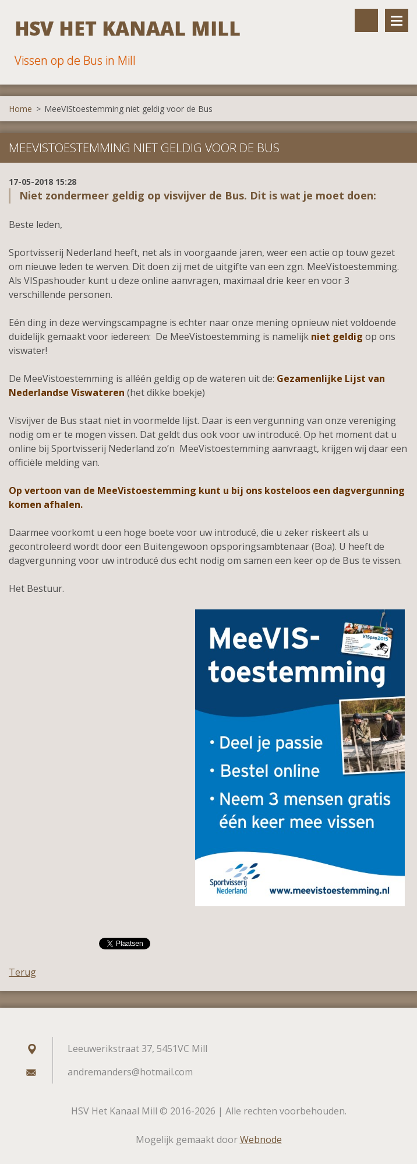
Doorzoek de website (366, 20)
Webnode (261, 1139)
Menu (396, 20)
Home (20, 108)
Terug (22, 972)
